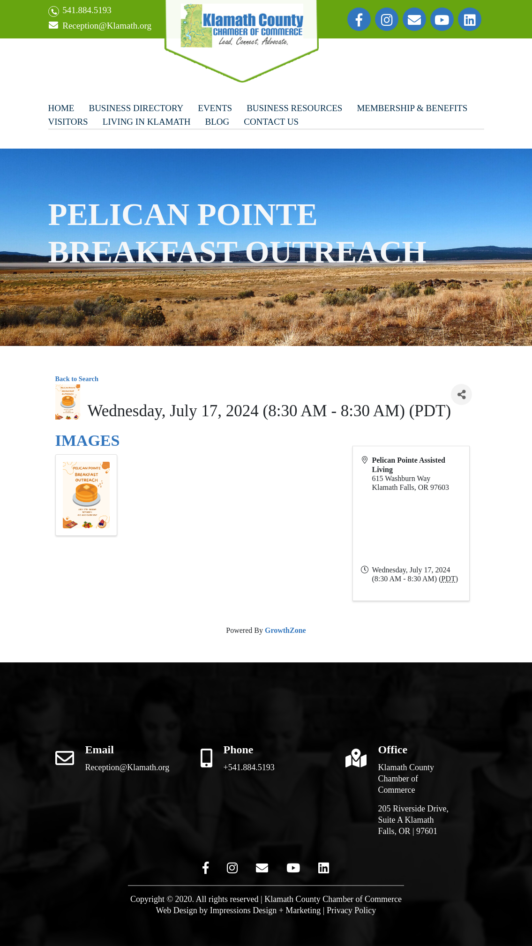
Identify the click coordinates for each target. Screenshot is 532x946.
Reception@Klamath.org (99, 26)
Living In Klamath (147, 122)
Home (61, 108)
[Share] (461, 394)
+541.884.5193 (249, 767)
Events (215, 108)
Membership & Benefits (412, 108)
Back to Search (76, 379)
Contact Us (271, 122)
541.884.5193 (80, 11)
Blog (217, 122)
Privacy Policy (351, 910)
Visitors (68, 122)
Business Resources (294, 108)
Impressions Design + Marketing (265, 910)
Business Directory (136, 108)
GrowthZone (285, 630)
